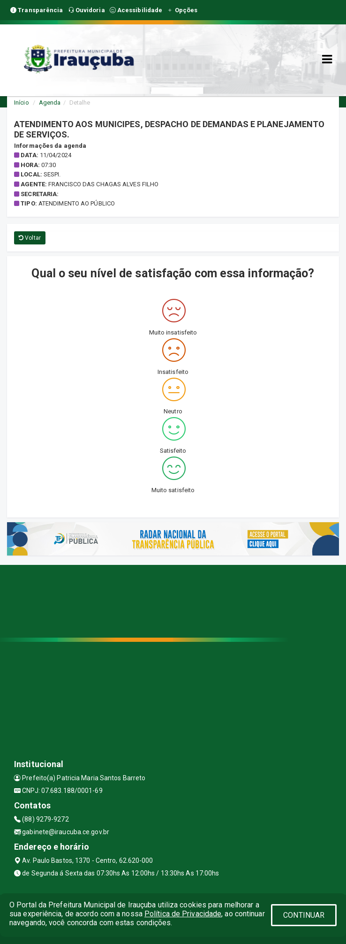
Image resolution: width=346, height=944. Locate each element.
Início (21, 102)
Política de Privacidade (182, 913)
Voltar (30, 238)
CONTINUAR (303, 915)
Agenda (50, 102)
